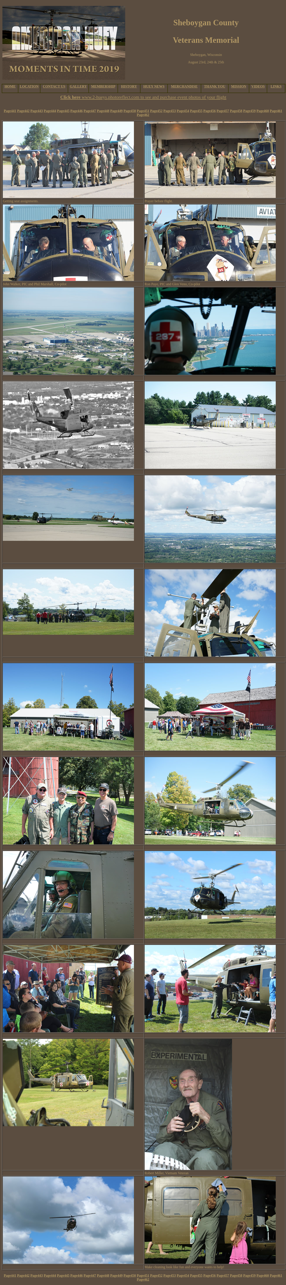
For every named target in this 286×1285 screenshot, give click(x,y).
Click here (71, 97)
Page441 (10, 111)
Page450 (129, 111)
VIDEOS (258, 86)
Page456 (209, 111)
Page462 (143, 115)
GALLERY (78, 86)
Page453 (169, 111)
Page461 (276, 111)
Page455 (196, 111)
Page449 (116, 111)
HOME (10, 86)
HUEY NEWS (154, 86)
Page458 (236, 111)
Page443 (36, 111)
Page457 (223, 111)
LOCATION (29, 86)
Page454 (183, 111)
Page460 (263, 111)
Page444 (50, 111)
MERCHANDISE (184, 86)
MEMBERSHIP (103, 86)
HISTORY (129, 86)
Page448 (103, 111)
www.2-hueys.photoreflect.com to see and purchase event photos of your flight (154, 97)
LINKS (276, 86)
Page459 (249, 111)
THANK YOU (214, 86)
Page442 (23, 111)
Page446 (76, 111)
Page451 (143, 111)
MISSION (238, 86)
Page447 (90, 111)
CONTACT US (54, 86)
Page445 (63, 111)
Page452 (156, 111)
